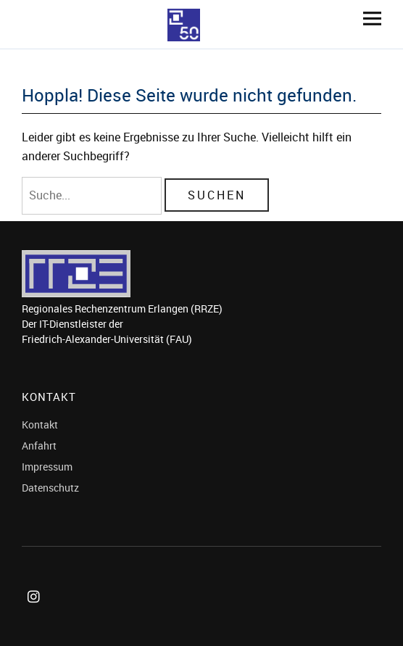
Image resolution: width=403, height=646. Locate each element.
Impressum (47, 466)
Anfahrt (39, 445)
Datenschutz (50, 487)
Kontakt (40, 424)
